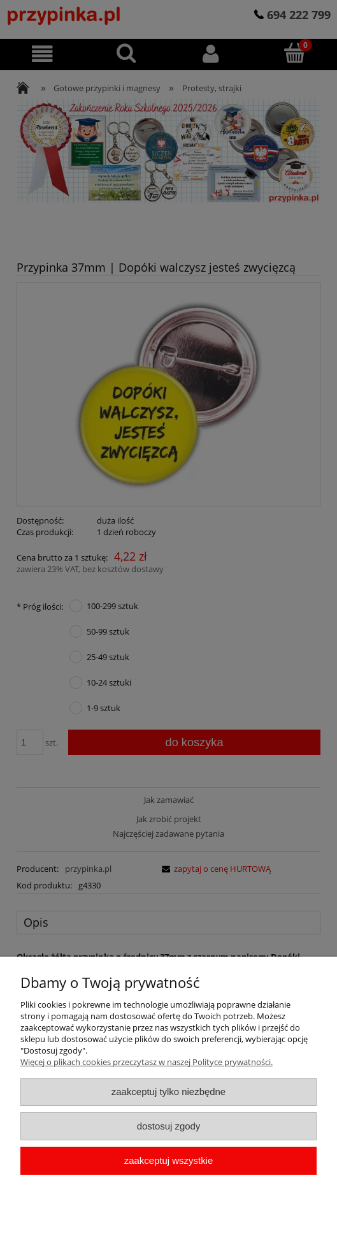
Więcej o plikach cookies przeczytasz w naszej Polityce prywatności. (146, 1062)
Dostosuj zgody (169, 1126)
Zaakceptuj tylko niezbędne (168, 1091)
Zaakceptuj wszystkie (168, 1160)
